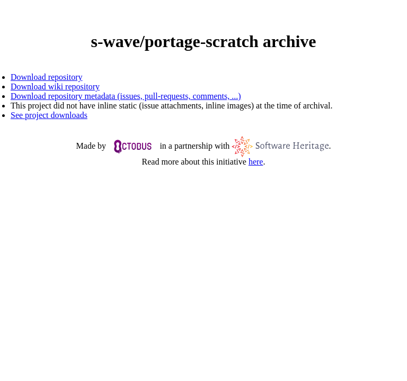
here (256, 161)
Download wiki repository (55, 86)
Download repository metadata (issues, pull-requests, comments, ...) (126, 96)
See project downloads (49, 115)
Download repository (47, 76)
